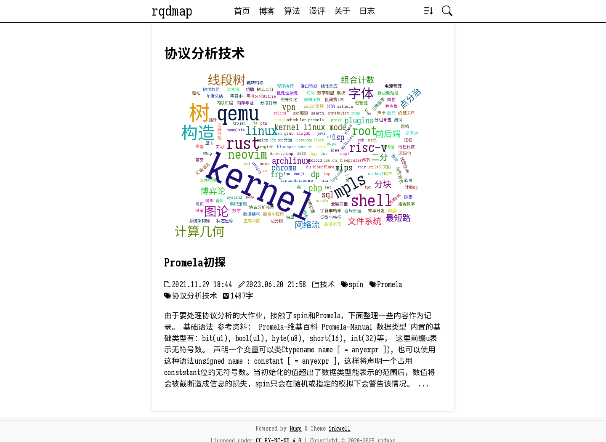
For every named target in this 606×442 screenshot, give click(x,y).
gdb (307, 133)
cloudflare (324, 167)
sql (328, 194)
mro (310, 180)
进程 (408, 140)
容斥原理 (352, 210)
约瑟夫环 (406, 113)
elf (330, 136)
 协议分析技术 (190, 296)
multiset (347, 141)
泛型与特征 (330, 217)
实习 (219, 146)
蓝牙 (199, 160)
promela (316, 119)
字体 (361, 94)
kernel (261, 187)
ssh (361, 140)
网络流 (307, 225)
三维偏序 (377, 104)
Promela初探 (195, 263)
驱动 (196, 93)
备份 (219, 200)
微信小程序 (273, 214)
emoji (299, 173)
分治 (331, 106)
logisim (336, 176)
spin (362, 167)
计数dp (411, 187)
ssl (247, 163)
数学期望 (325, 93)
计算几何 (199, 232)
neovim (247, 154)
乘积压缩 (238, 204)
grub (289, 133)
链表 (408, 197)
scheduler (296, 119)
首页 (242, 11)
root (364, 131)
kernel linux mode (310, 127)
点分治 (411, 98)
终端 (199, 146)
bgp (314, 153)
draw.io (277, 153)
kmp (327, 173)
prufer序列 (359, 160)
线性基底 (329, 86)
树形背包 (399, 175)
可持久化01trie (261, 96)
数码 (391, 113)
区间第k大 (334, 99)
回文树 (384, 167)
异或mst (395, 199)
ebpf (331, 143)
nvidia (257, 168)
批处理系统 (287, 93)
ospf (344, 153)
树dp (207, 153)
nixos (348, 129)
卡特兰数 (310, 205)
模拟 (209, 200)
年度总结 (214, 96)
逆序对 (411, 133)
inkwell (340, 428)
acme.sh (305, 146)
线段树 (226, 80)
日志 (367, 11)
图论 (216, 212)
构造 (198, 133)
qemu (238, 113)
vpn (289, 107)
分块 (383, 184)
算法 (292, 11)
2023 (302, 153)
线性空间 (404, 165)
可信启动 (219, 131)
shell (372, 200)
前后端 (388, 134)
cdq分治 (285, 140)
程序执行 (285, 86)
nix (325, 180)
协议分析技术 (261, 207)
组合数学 (406, 204)
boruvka (304, 140)
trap (368, 112)
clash (319, 140)
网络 (405, 126)
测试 (398, 119)
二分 (379, 157)
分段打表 (268, 103)
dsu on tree (336, 160)
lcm (287, 173)
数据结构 (251, 214)
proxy (336, 119)
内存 (250, 197)
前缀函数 (312, 99)
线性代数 (406, 146)
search (317, 113)
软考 (408, 180)
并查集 (391, 106)
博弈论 (213, 191)
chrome (284, 167)
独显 (290, 217)
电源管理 (393, 86)
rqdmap (172, 11)
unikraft (376, 173)
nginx (262, 140)
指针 (213, 119)
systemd (234, 197)
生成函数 (251, 221)
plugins (359, 120)
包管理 (361, 103)
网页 (199, 204)
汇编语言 (203, 168)
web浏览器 (314, 106)
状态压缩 (224, 221)
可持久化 (288, 99)
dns (324, 153)
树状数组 (211, 89)
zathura (345, 106)
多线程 (388, 146)
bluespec (286, 146)
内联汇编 (224, 103)
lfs (273, 140)
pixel (280, 119)
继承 (199, 210)
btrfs (321, 146)
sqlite (280, 113)
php (315, 188)
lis (300, 133)
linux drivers (295, 180)
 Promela (385, 284)
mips (343, 167)
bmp (289, 153)
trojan (239, 123)
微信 (391, 99)
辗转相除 (255, 82)
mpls (349, 185)
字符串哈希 (330, 210)
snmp (355, 113)
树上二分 (265, 89)
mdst (264, 163)
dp (315, 174)
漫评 (317, 11)
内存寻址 (245, 103)
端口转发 (308, 86)
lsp (338, 137)
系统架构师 (199, 221)
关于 (342, 11)
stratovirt (338, 113)
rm (265, 170)
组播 (250, 89)
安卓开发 (376, 210)
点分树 (277, 221)
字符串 (236, 96)
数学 (236, 210)
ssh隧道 (300, 113)
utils (372, 167)
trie (347, 178)
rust (243, 143)
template (236, 130)
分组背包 (383, 119)
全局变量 (339, 204)
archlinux (291, 161)
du (308, 167)
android (314, 160)
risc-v (368, 148)
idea (334, 150)
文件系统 (364, 221)
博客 (267, 11)
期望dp (394, 210)
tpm (367, 187)
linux (261, 131)
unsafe (321, 200)
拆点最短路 (388, 93)
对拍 (388, 173)
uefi (372, 140)
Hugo (296, 428)
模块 (341, 93)
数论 (394, 158)
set (327, 187)
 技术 (323, 284)
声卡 (381, 113)
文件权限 (207, 180)
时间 (310, 93)
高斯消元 (332, 224)
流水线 (233, 89)
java (321, 133)
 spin (352, 284)
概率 (305, 214)
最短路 (398, 218)
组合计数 (358, 80)
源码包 (405, 153)
